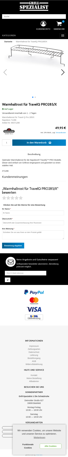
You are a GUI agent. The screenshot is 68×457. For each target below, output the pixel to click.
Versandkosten (61, 132)
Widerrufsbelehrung (34, 364)
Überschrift (7, 219)
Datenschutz (34, 352)
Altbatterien (34, 381)
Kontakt (34, 375)
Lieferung (34, 355)
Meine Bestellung (34, 378)
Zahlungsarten (34, 349)
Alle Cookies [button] (51, 446)
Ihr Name (6, 209)
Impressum (34, 346)
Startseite (8, 41)
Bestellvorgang (34, 358)
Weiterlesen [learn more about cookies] (39, 437)
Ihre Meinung (7, 229)
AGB (34, 361)
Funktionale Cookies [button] (28, 446)
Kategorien (9, 35)
